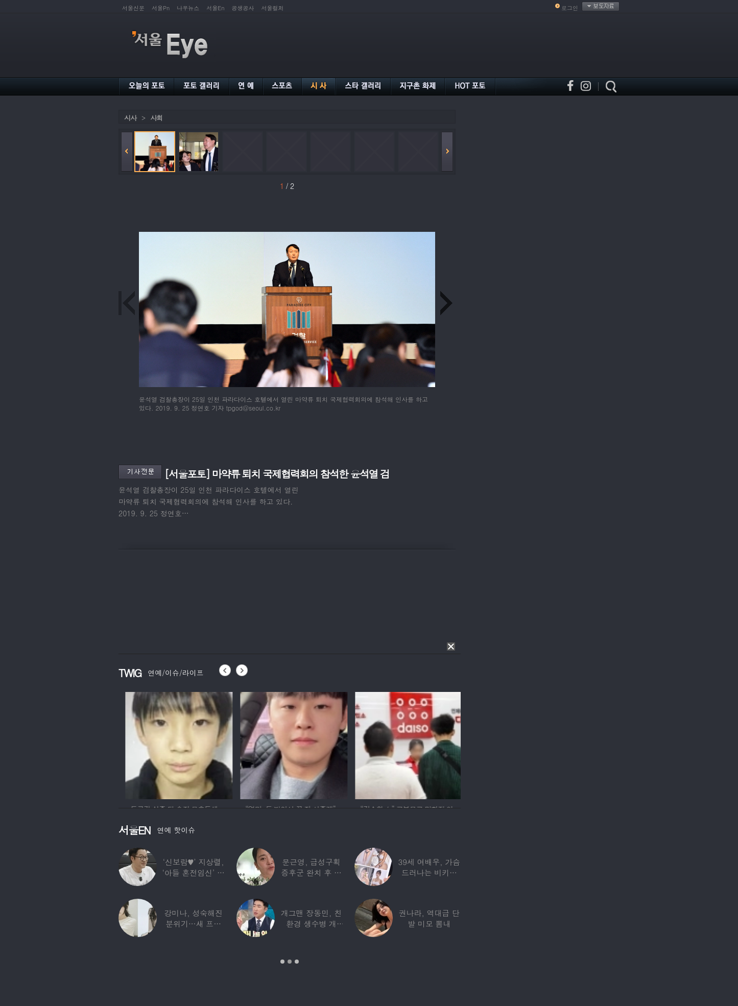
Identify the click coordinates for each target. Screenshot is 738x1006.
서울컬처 (272, 8)
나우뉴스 (188, 8)
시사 (130, 118)
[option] (129, 744)
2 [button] (290, 962)
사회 (156, 118)
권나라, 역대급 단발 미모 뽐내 (429, 918)
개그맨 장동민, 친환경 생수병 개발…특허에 (311, 923)
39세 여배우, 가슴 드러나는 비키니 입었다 (429, 872)
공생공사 (243, 8)
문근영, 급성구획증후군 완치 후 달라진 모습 (311, 872)
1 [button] (282, 962)
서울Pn (161, 8)
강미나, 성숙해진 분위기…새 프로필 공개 (193, 923)
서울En (215, 8)
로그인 (569, 8)
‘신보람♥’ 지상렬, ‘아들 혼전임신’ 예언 (193, 872)
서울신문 (133, 8)
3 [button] (297, 962)
